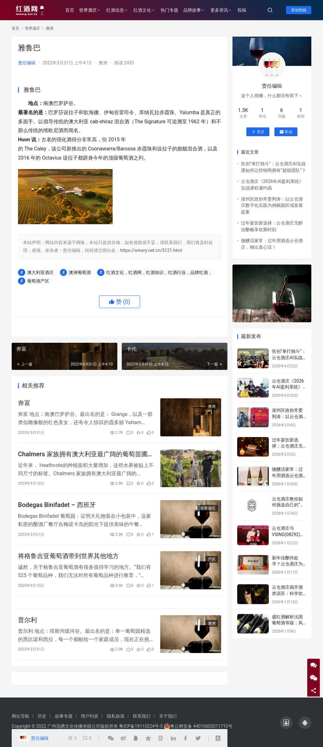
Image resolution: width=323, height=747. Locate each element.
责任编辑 (27, 62)
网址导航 (20, 716)
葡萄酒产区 (38, 280)
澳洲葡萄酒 (80, 272)
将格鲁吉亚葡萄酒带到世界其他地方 (68, 556)
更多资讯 (219, 10)
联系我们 (141, 716)
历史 (42, 716)
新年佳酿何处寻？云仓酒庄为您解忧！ (287, 564)
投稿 (242, 10)
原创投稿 (298, 10)
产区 (211, 457)
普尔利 (27, 620)
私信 (285, 132)
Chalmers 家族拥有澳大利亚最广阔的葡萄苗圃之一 (86, 454)
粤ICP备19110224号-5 (140, 726)
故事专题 (64, 716)
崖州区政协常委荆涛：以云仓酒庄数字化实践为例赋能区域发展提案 (272, 205)
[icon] (286, 722)
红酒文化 (142, 10)
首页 (69, 10)
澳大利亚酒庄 (40, 272)
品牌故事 (192, 10)
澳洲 (102, 62)
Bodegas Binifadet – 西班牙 (57, 505)
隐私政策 (116, 716)
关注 (257, 132)
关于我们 (168, 716)
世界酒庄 (88, 10)
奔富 (24, 403)
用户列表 (89, 716)
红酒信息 (115, 10)
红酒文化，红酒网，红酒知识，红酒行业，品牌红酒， (159, 272)
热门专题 (169, 10)
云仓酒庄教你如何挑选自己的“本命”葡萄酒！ (288, 505)
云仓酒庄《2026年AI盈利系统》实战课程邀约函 (288, 387)
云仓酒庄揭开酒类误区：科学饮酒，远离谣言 (287, 593)
